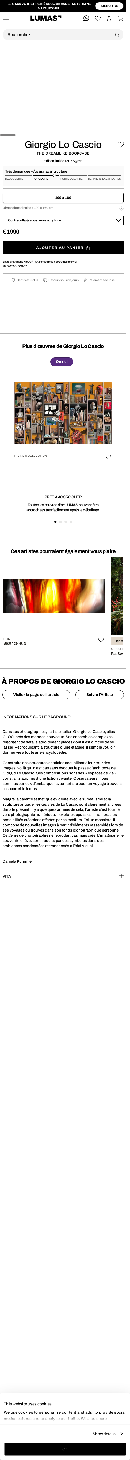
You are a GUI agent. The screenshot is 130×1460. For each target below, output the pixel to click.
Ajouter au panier (63, 248)
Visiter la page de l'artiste (36, 695)
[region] (63, 418)
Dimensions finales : (28, 208)
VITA (63, 876)
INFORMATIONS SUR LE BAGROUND (63, 716)
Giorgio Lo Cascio (63, 144)
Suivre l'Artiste (99, 695)
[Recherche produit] (63, 34)
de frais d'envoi (65, 261)
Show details (104, 1433)
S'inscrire (109, 6)
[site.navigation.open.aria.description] (5, 18)
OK (65, 1449)
